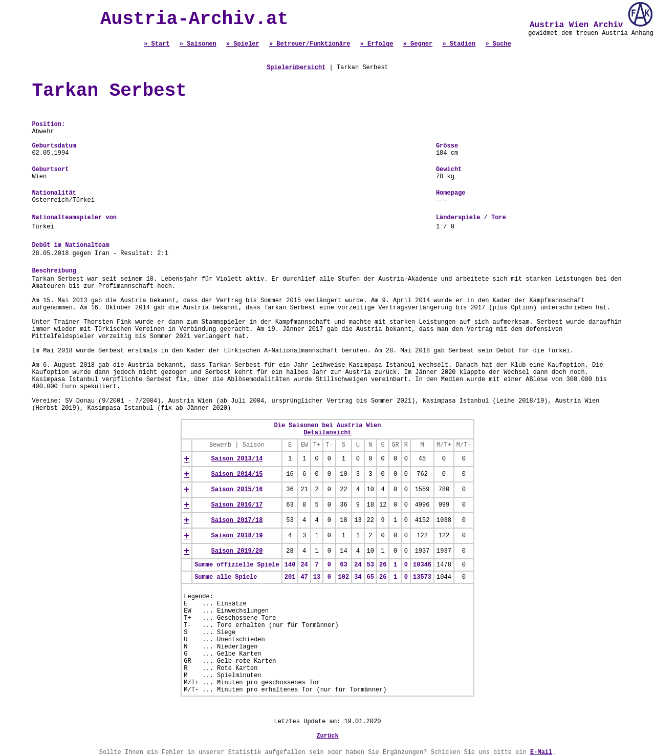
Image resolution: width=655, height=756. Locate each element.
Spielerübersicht (296, 67)
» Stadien (458, 44)
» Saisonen (198, 44)
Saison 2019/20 (237, 551)
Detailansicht (327, 432)
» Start (156, 44)
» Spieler (242, 44)
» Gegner (418, 44)
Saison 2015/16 (237, 489)
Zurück (327, 736)
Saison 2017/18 (237, 520)
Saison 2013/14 (237, 459)
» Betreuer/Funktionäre (309, 44)
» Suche (498, 44)
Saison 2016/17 (237, 505)
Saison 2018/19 (237, 535)
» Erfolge (377, 44)
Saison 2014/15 (237, 474)
